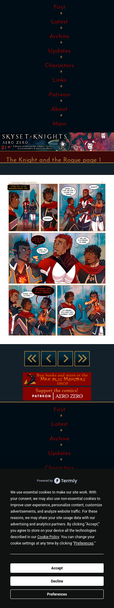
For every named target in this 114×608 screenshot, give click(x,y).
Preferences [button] (84, 543)
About (59, 109)
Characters (59, 66)
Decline (57, 581)
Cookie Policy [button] (48, 537)
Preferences (57, 594)
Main (59, 124)
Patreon (59, 95)
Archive (59, 36)
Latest (59, 22)
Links (59, 80)
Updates (59, 51)
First (59, 7)
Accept (57, 568)
